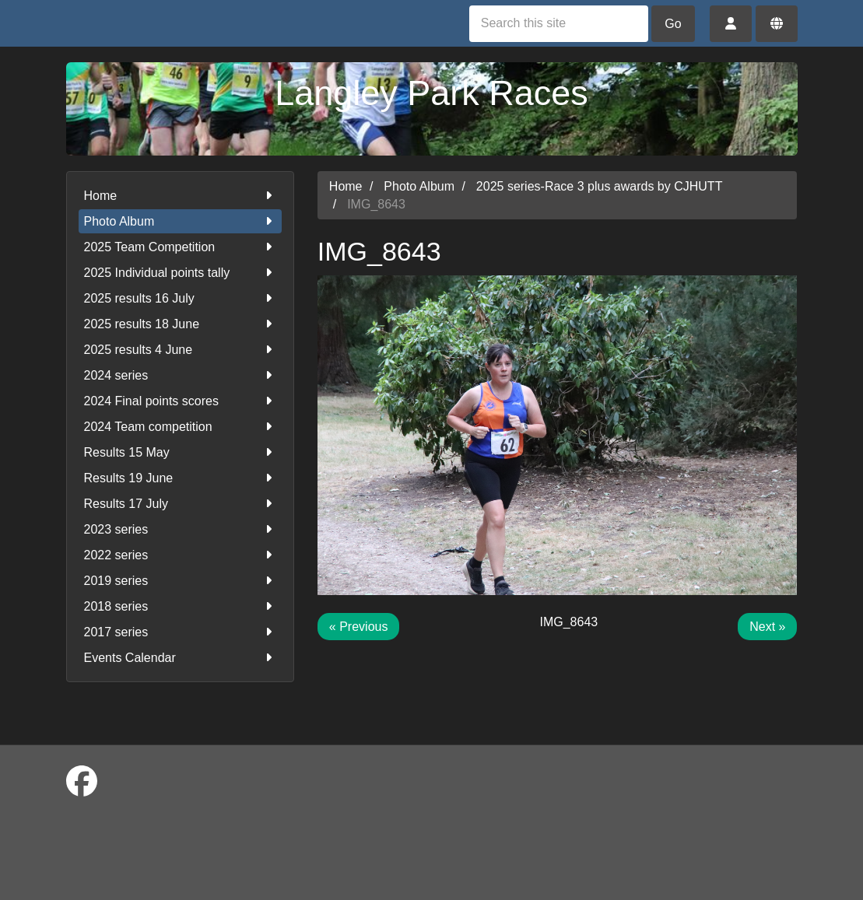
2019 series (180, 581)
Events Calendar (180, 658)
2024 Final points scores (180, 401)
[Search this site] (558, 23)
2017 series (180, 632)
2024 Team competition (180, 427)
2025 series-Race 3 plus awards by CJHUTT (599, 186)
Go (673, 23)
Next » (767, 626)
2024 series (180, 375)
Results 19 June (180, 478)
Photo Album (180, 221)
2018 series (180, 606)
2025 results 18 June (180, 324)
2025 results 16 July (180, 298)
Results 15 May (180, 452)
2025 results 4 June (180, 350)
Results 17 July (180, 504)
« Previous (358, 626)
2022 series (180, 555)
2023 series (180, 529)
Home (180, 196)
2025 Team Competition (180, 247)
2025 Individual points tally (180, 273)
